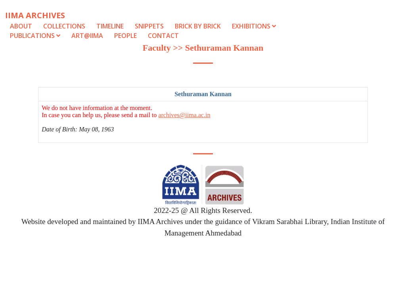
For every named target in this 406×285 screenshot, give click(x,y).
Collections (64, 26)
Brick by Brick (198, 26)
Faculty (157, 48)
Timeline (110, 26)
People (125, 35)
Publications (36, 35)
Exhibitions (254, 26)
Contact (163, 35)
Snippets (149, 26)
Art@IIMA (87, 35)
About (21, 26)
